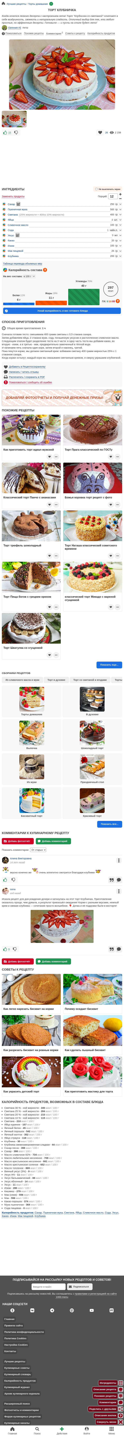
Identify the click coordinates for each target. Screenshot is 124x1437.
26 (106, 132)
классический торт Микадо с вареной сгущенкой (90, 598)
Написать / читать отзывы (24, 371)
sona (13, 889)
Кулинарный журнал (17, 1387)
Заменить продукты (13, 196)
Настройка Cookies (16, 1344)
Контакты (10, 1351)
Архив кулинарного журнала (22, 1393)
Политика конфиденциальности (24, 1331)
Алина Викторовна (20, 858)
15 (9, 132)
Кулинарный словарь (17, 1374)
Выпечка (31, 735)
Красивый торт (92, 802)
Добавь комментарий (52, 841)
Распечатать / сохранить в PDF (27, 377)
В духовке (92, 701)
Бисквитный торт (31, 802)
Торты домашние (31, 701)
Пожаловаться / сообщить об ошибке (30, 382)
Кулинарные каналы (17, 1423)
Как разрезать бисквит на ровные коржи (30, 1050)
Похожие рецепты (34, 33)
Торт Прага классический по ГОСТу (88, 449)
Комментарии (54, 33)
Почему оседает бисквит (81, 1008)
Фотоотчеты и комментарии (21, 1410)
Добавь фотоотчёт (17, 841)
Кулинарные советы (16, 1367)
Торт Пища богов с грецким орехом (27, 596)
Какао (11, 240)
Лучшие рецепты (14, 1361)
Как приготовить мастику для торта (89, 1091)
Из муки (31, 768)
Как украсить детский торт (21, 1091)
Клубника (13, 256)
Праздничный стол (92, 768)
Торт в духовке (56, 680)
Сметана (13, 214)
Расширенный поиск (17, 1403)
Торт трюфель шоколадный (22, 545)
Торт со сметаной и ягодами (90, 680)
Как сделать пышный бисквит (85, 1050)
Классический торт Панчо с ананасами (29, 497)
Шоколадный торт (92, 735)
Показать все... (109, 824)
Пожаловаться (11, 33)
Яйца (11, 219)
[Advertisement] (62, 160)
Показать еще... (109, 664)
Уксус (11, 235)
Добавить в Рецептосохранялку (27, 366)
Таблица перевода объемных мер (22, 263)
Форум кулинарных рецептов (22, 1416)
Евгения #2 (11, 27)
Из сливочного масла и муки (22, 680)
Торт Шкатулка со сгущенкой (23, 647)
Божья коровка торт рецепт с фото (88, 497)
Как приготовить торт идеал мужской (28, 449)
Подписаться (79, 1286)
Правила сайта (13, 1325)
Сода (11, 230)
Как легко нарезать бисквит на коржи (28, 1008)
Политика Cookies (15, 1338)
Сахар (11, 204)
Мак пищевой (15, 250)
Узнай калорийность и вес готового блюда (46, 310)
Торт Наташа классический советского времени (91, 547)
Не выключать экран (107, 189)
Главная (9, 1319)
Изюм (11, 245)
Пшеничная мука (17, 209)
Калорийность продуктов (101, 33)
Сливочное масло (18, 225)
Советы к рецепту (75, 33)
